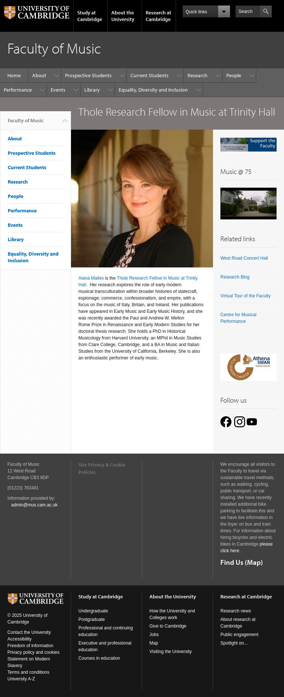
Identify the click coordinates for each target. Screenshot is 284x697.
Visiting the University (170, 651)
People (233, 75)
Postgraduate (91, 619)
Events (58, 89)
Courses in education (99, 658)
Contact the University (29, 632)
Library (92, 89)
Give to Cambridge (167, 626)
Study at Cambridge (89, 16)
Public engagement (239, 634)
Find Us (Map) (241, 562)
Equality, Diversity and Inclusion (153, 89)
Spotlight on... (233, 643)
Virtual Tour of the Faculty (245, 295)
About (39, 75)
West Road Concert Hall (244, 258)
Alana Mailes (91, 278)
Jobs (154, 634)
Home (14, 75)
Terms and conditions (28, 672)
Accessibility (19, 639)
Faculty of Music (26, 123)
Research (197, 75)
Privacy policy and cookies (33, 652)
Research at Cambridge (158, 16)
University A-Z (21, 678)
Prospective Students (88, 75)
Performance (18, 89)
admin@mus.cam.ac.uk (34, 505)
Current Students (150, 75)
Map (153, 643)
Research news (235, 611)
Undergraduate (93, 611)
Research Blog (235, 277)
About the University (122, 16)
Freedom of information (30, 645)
